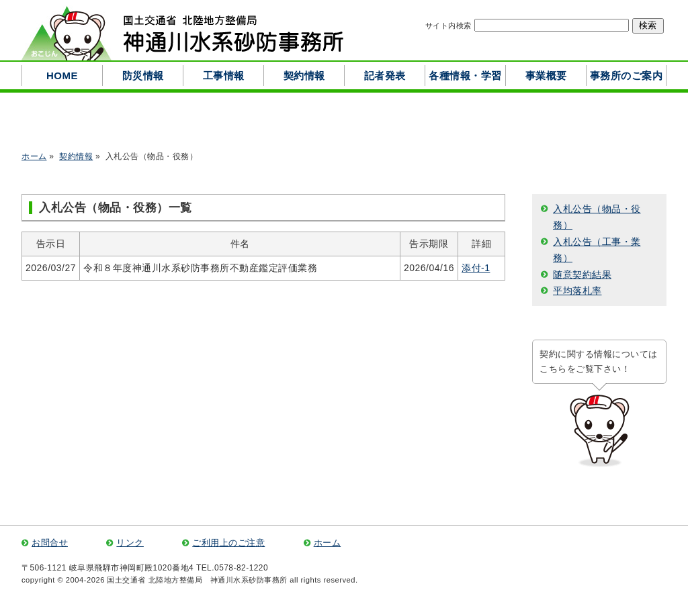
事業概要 (546, 75)
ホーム (34, 156)
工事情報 (224, 75)
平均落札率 (577, 290)
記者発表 (385, 75)
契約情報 (304, 75)
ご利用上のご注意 (228, 543)
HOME (62, 75)
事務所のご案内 (626, 75)
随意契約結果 (582, 274)
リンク (130, 543)
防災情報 (143, 75)
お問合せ (50, 543)
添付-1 (476, 267)
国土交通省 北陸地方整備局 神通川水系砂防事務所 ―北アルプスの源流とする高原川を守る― (183, 30)
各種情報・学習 (465, 75)
